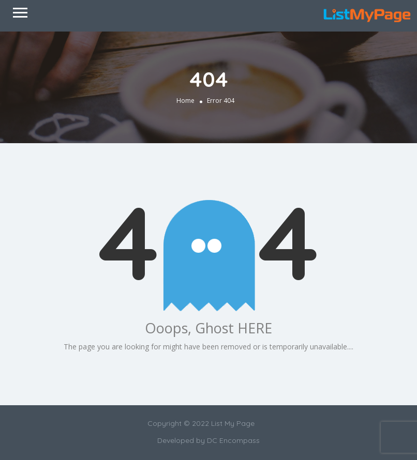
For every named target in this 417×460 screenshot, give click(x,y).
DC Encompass (233, 440)
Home (185, 100)
